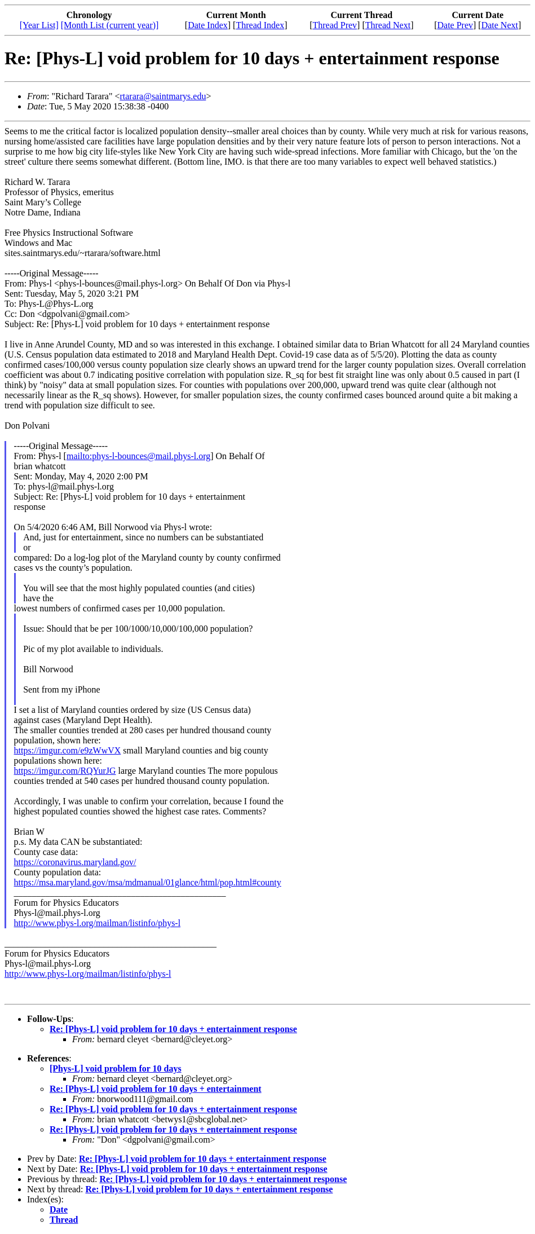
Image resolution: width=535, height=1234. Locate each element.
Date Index (208, 25)
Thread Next (387, 25)
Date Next (499, 25)
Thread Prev (334, 25)
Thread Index (260, 25)
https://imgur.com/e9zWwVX (67, 750)
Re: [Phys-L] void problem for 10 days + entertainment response (173, 1029)
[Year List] (39, 25)
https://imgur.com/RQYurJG (65, 770)
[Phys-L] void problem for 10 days (116, 1068)
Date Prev (455, 25)
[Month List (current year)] (110, 25)
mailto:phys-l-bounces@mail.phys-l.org (138, 456)
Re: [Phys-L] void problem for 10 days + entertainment (156, 1089)
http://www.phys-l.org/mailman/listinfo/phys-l (97, 923)
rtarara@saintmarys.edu (163, 96)
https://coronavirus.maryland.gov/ (75, 862)
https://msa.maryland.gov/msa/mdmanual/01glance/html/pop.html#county (147, 882)
